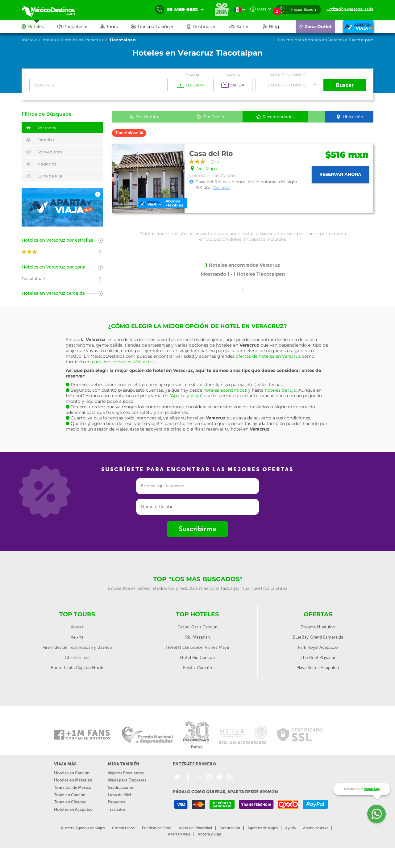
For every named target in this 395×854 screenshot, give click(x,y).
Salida (233, 75)
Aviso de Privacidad (195, 828)
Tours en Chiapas (70, 802)
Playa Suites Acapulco (318, 667)
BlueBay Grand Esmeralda (318, 637)
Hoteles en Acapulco (73, 809)
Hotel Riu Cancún (197, 657)
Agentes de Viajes (262, 828)
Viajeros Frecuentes (126, 773)
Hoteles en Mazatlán (73, 780)
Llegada (190, 75)
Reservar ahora (340, 174)
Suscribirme (197, 529)
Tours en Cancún (69, 795)
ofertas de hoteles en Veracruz (268, 356)
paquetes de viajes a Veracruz (123, 362)
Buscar (345, 85)
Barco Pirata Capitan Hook (77, 667)
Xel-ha (77, 637)
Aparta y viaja (179, 834)
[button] (159, 26)
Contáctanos (123, 828)
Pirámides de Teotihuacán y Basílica (77, 647)
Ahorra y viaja (209, 834)
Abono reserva (315, 828)
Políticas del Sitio (157, 828)
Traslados (117, 809)
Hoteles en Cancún (71, 773)
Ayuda (290, 828)
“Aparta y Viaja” (185, 395)
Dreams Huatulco (318, 627)
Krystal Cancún (197, 667)
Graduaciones (121, 787)
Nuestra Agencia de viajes (83, 828)
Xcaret (77, 627)
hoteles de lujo (280, 390)
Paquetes (116, 802)
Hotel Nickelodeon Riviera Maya (197, 647)
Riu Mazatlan (197, 637)
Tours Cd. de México (72, 787)
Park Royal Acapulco (318, 647)
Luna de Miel (119, 795)
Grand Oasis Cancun (197, 627)
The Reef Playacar (318, 657)
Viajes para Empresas (127, 780)
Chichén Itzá (77, 657)
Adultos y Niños (288, 75)
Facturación (229, 828)
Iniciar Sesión (303, 9)
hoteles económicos (225, 390)
